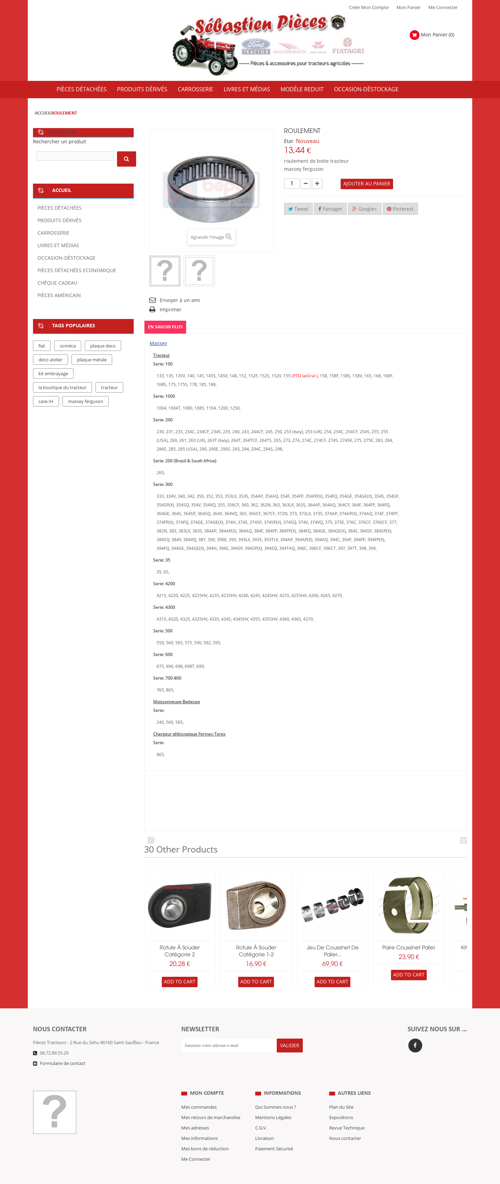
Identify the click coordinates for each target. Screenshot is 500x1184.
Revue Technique (347, 1114)
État (288, 141)
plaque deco (103, 346)
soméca (68, 346)
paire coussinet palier (408, 948)
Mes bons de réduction (205, 1135)
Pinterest (400, 209)
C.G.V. (261, 1114)
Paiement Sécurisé (274, 1135)
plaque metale (92, 360)
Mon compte (207, 1079)
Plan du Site (341, 1093)
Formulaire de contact (62, 1063)
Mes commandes (199, 1093)
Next (463, 840)
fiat (42, 346)
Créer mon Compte (369, 7)
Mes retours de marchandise (210, 1104)
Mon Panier (408, 7)
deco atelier (50, 360)
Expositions (341, 1104)
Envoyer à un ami (180, 300)
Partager (330, 209)
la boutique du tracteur (62, 388)
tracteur (109, 388)
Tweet (298, 209)
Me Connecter (443, 7)
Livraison (264, 1124)
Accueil (43, 113)
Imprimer (171, 310)
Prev (151, 840)
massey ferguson (85, 401)
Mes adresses (195, 1114)
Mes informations (199, 1124)
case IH (46, 401)
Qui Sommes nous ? (275, 1093)
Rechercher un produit (59, 142)
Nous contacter (345, 1124)
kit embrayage (53, 374)
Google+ (364, 209)
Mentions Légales (273, 1104)
